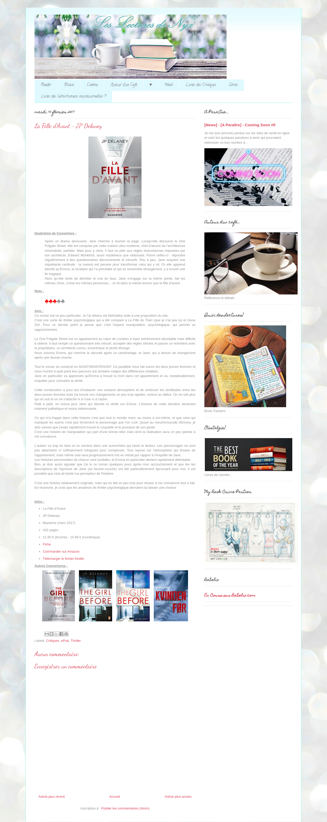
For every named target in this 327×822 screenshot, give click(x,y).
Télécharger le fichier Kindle (63, 559)
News (169, 85)
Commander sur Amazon (61, 551)
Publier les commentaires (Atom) (125, 808)
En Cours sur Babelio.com (229, 596)
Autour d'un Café (123, 85)
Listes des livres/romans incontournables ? (73, 97)
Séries (233, 85)
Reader (46, 85)
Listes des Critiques (200, 85)
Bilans (69, 85)
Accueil (114, 796)
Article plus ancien (178, 796)
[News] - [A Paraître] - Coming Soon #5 (239, 125)
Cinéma (92, 85)
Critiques (52, 641)
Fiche (47, 544)
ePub (65, 641)
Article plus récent (51, 796)
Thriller (76, 641)
